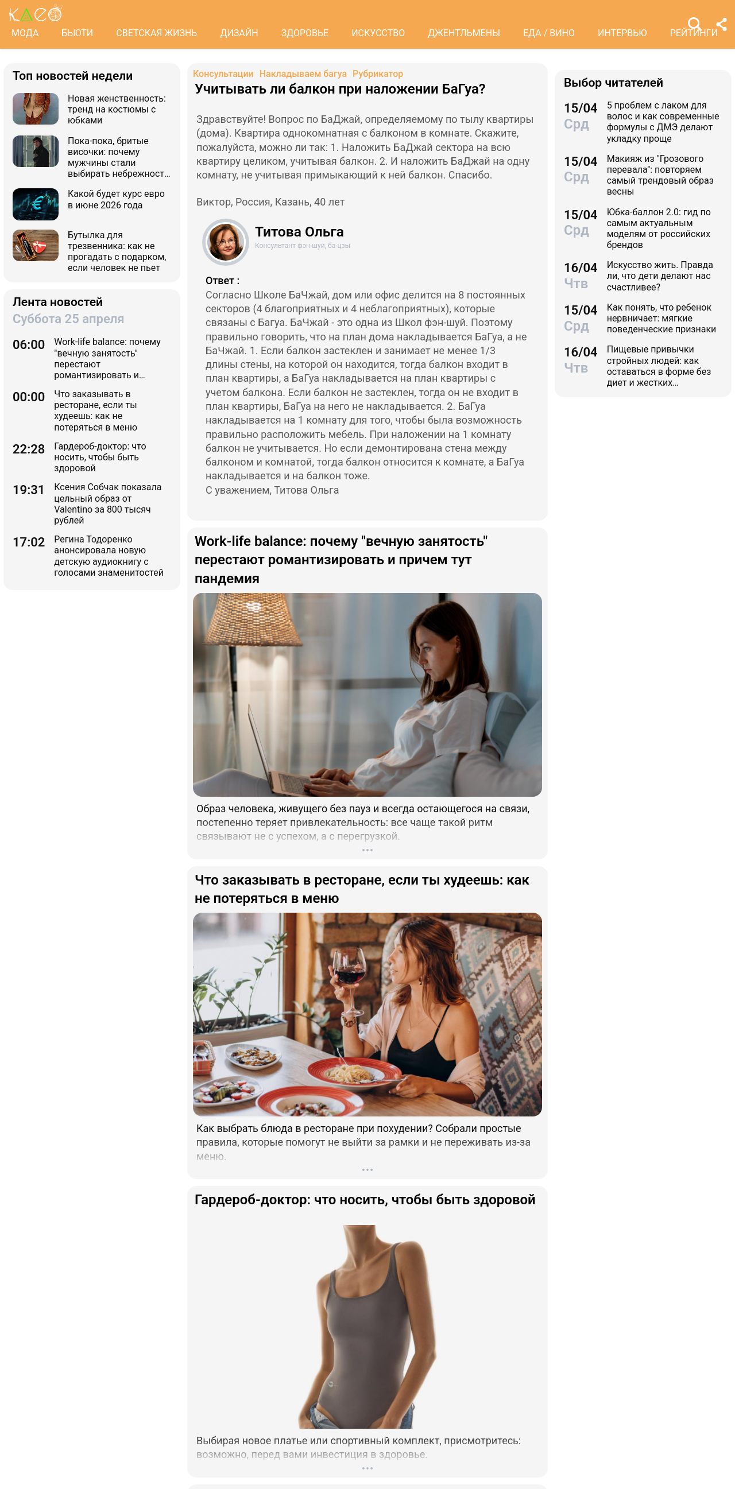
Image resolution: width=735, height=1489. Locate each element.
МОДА (24, 33)
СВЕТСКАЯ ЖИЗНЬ (156, 33)
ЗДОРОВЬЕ (305, 33)
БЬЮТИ (77, 33)
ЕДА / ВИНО (549, 33)
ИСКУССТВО (378, 33)
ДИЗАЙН (239, 33)
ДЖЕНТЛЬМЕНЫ (464, 33)
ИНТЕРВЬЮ (622, 33)
